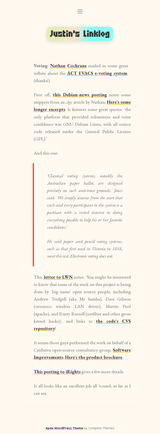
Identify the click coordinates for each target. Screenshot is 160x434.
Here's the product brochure (93, 357)
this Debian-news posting (80, 95)
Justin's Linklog (80, 34)
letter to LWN (58, 277)
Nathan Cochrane (68, 66)
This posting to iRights (57, 372)
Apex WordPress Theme (64, 428)
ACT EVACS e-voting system (97, 73)
